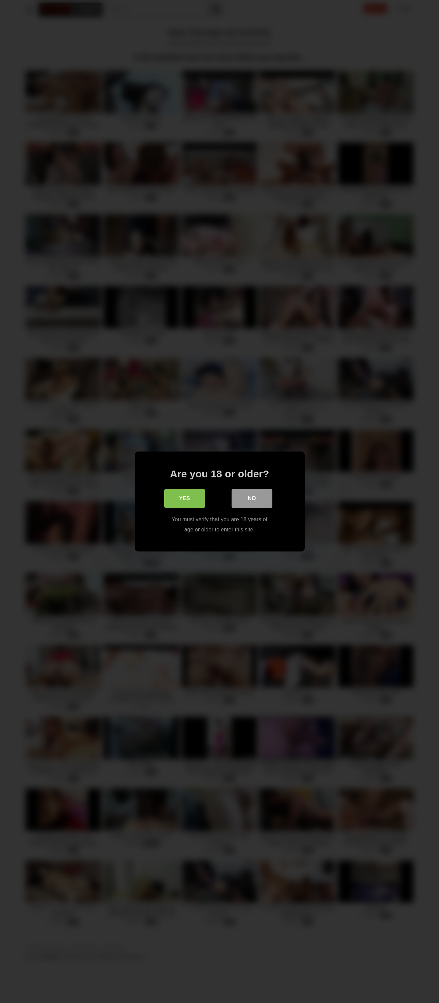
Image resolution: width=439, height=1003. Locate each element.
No (252, 498)
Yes (184, 498)
